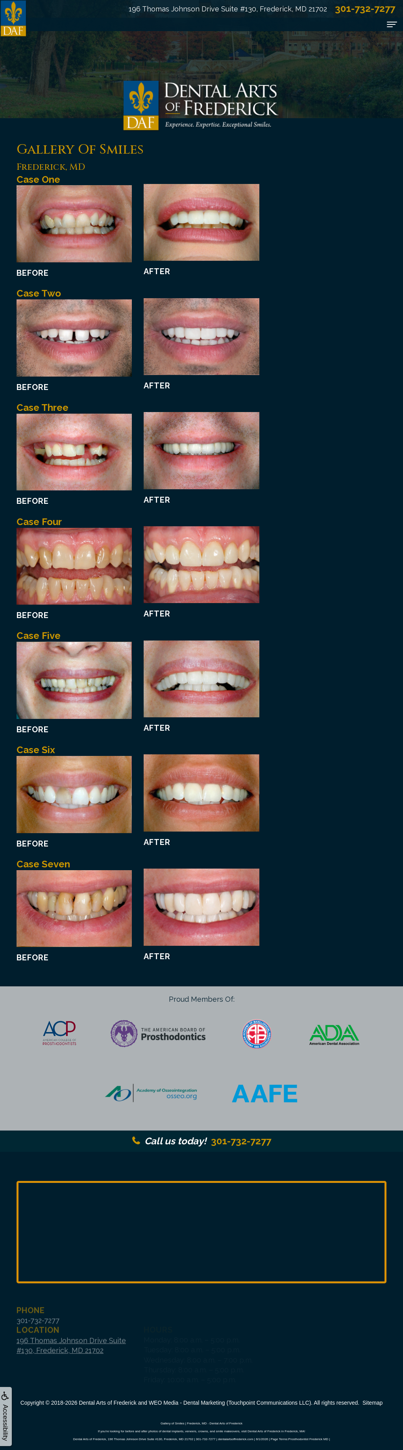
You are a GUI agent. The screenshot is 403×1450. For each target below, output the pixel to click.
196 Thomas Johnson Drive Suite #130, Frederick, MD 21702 (228, 9)
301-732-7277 (201, 1141)
